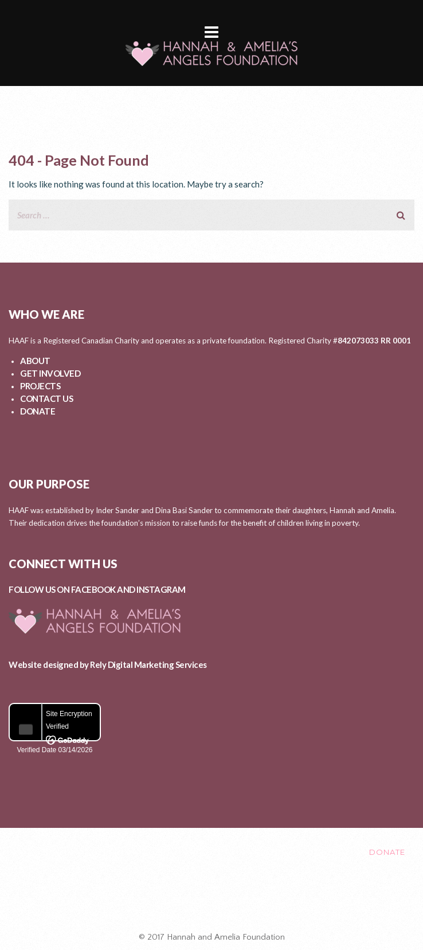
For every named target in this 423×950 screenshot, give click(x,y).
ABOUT (35, 360)
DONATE (37, 411)
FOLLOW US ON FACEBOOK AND (72, 589)
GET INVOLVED (50, 373)
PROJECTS (40, 386)
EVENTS (271, 852)
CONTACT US (46, 398)
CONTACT (328, 852)
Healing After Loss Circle (216, 900)
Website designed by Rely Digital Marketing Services (108, 664)
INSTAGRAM (161, 589)
